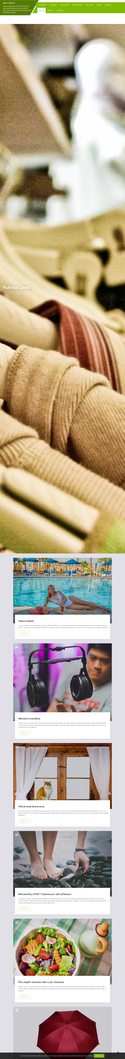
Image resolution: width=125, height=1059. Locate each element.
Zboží (41, 10)
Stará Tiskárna (9, 3)
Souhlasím (99, 1055)
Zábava (108, 5)
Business (43, 5)
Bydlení (53, 5)
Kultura (89, 5)
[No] (123, 1056)
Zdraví (50, 10)
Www (99, 5)
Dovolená (64, 5)
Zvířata (60, 10)
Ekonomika (77, 5)
